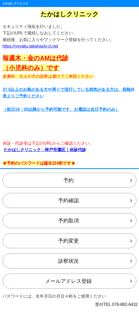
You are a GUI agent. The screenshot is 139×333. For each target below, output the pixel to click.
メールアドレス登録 (68, 281)
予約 (68, 180)
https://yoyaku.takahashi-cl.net (30, 46)
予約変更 (68, 241)
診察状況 (68, 261)
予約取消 (68, 220)
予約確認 (68, 200)
